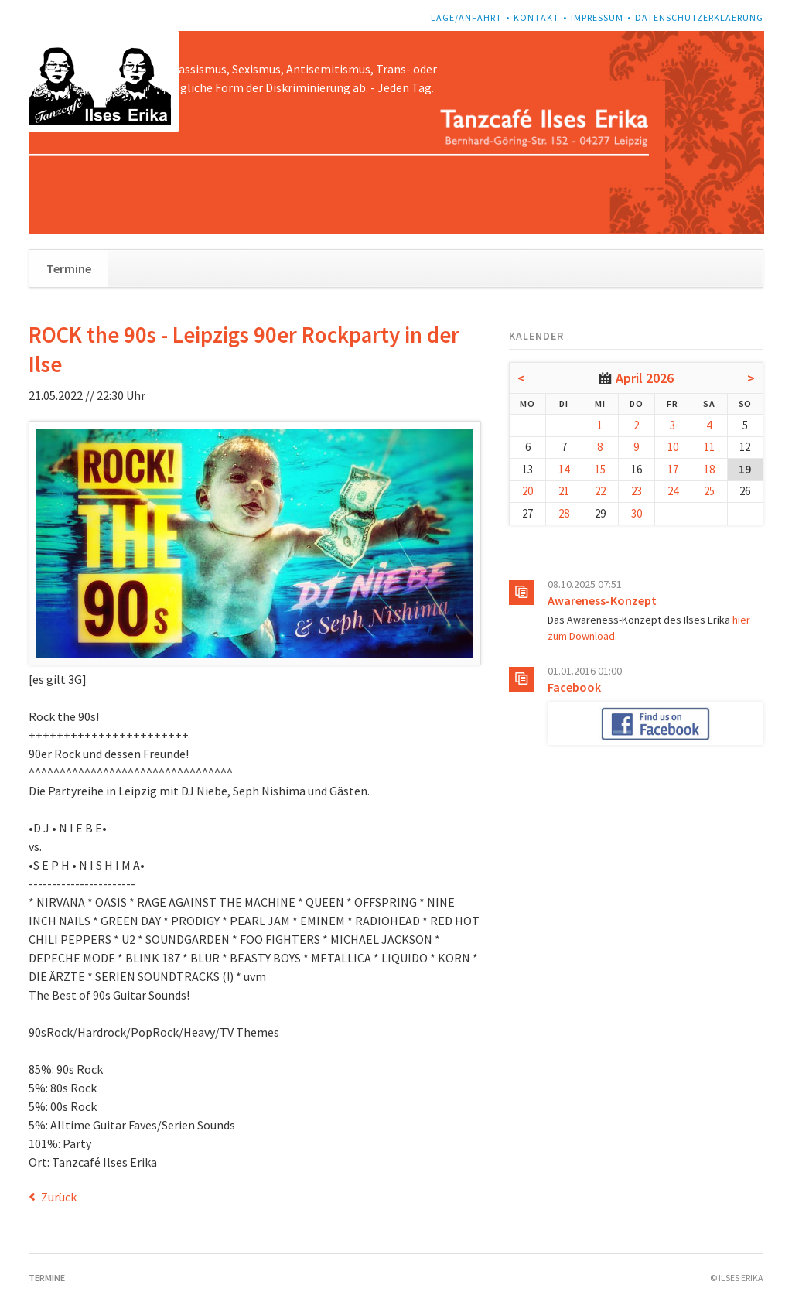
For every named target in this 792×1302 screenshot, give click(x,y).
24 (672, 491)
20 (527, 491)
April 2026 (645, 378)
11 (709, 446)
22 (600, 491)
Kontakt (536, 17)
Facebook (574, 687)
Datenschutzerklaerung (699, 17)
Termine (68, 268)
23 (636, 491)
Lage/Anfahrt (466, 17)
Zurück (59, 1197)
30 (636, 513)
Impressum (597, 17)
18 (709, 469)
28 (563, 513)
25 (709, 491)
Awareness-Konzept (602, 600)
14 (563, 469)
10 (672, 446)
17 (672, 469)
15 (600, 469)
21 (563, 491)
